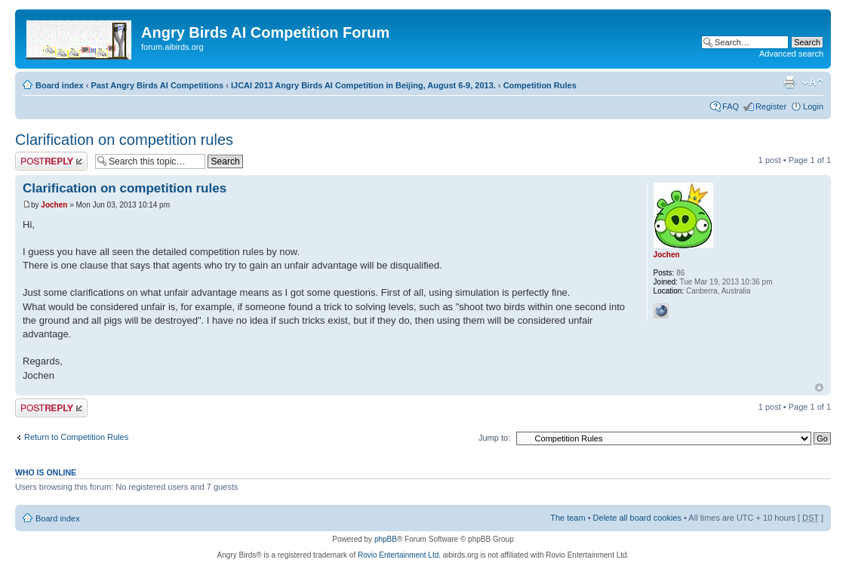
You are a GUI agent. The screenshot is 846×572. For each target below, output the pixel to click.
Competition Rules (540, 85)
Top (819, 387)
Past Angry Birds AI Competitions (157, 85)
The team (567, 517)
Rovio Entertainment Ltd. (399, 555)
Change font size (812, 82)
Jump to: (494, 437)
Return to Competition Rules (76, 436)
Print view (789, 82)
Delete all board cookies (637, 517)
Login (813, 106)
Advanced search (791, 53)
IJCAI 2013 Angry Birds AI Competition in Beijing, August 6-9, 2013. (363, 85)
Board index (59, 85)
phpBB (385, 539)
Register (770, 106)
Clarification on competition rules (124, 139)
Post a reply (51, 161)
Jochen (54, 205)
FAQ (730, 106)
